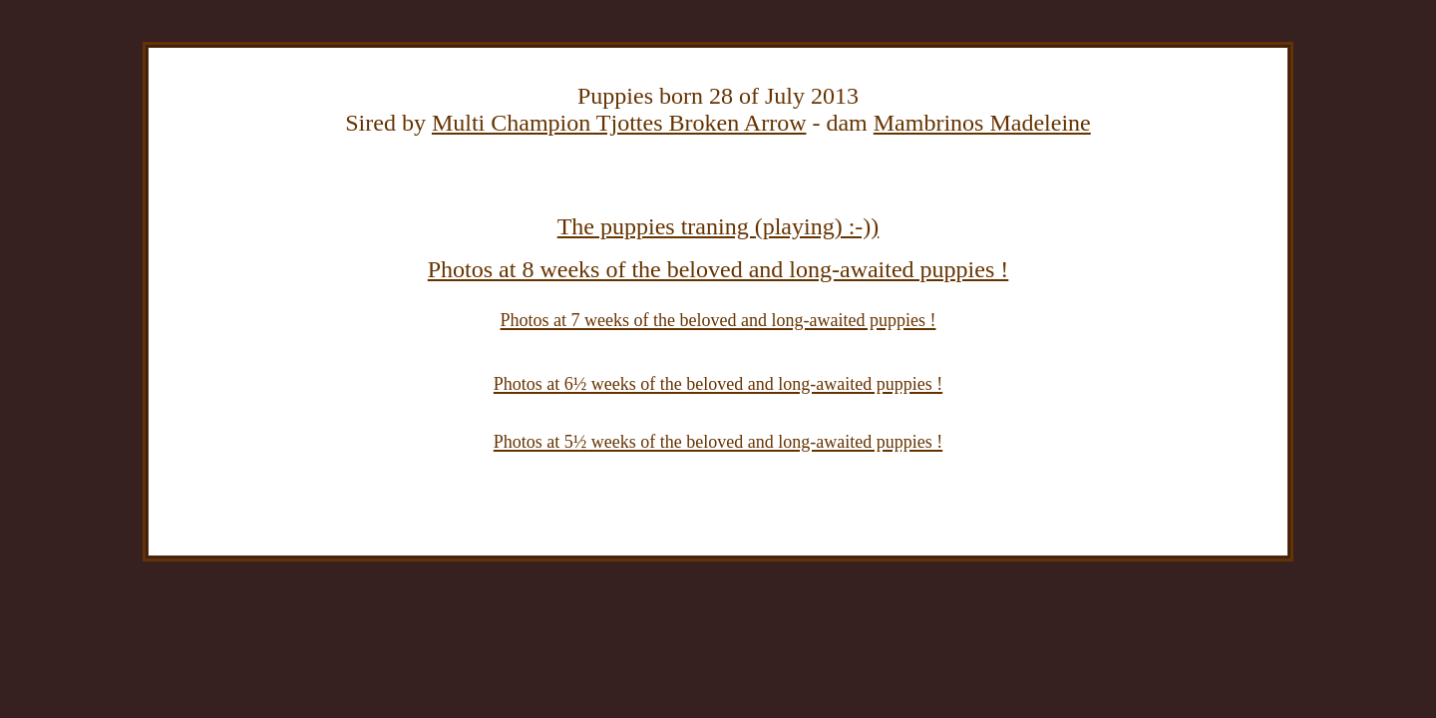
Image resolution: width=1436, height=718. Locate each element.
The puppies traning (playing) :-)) (718, 226)
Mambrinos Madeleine (982, 123)
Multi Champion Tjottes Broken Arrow (619, 123)
